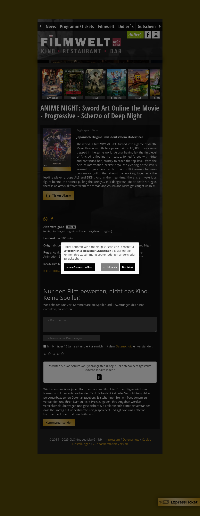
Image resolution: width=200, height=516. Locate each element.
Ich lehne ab (110, 267)
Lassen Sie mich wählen (79, 267)
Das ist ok (127, 267)
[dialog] (100, 258)
